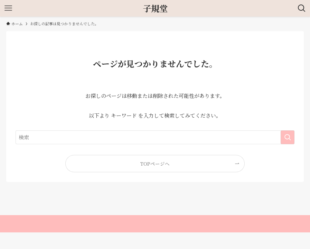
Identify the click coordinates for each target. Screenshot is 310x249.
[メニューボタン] (8, 8)
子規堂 (155, 8)
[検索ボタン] (301, 8)
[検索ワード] (155, 137)
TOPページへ (155, 163)
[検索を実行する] (287, 137)
